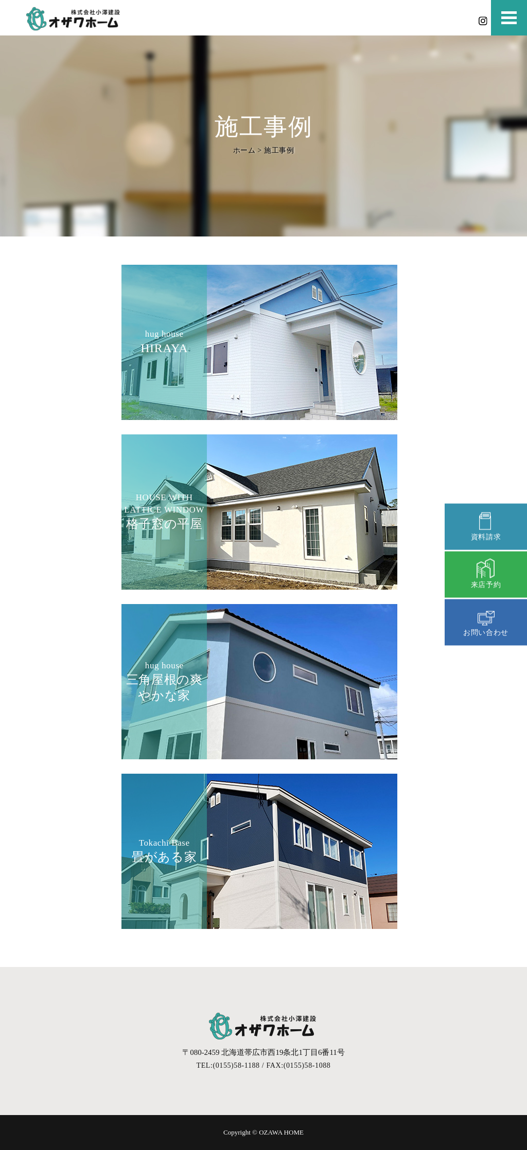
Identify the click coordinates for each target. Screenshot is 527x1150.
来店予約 (486, 573)
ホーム (244, 150)
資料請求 (486, 525)
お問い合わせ (485, 620)
